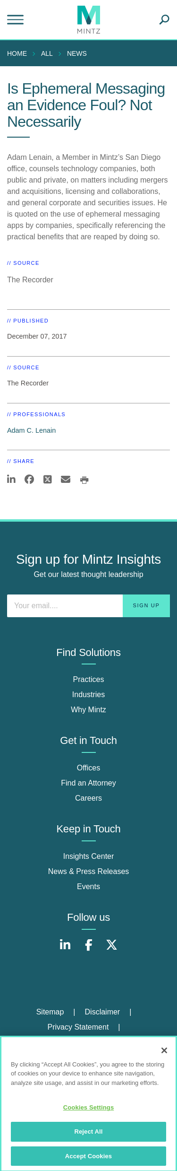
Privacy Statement (78, 1027)
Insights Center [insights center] (88, 856)
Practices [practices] (88, 679)
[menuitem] (19, 53)
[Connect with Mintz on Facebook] (88, 950)
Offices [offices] (89, 768)
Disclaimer (102, 1012)
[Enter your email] (88, 605)
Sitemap (50, 1012)
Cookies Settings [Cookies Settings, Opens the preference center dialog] (88, 1111)
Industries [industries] (88, 694)
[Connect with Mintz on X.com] (111, 950)
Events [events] (88, 887)
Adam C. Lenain (31, 430)
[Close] (164, 1054)
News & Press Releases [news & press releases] (88, 871)
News (77, 53)
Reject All (88, 1135)
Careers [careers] (88, 798)
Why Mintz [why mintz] (88, 710)
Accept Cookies (88, 1159)
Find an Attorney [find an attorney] (88, 783)
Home (17, 53)
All (47, 53)
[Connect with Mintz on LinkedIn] (65, 950)
